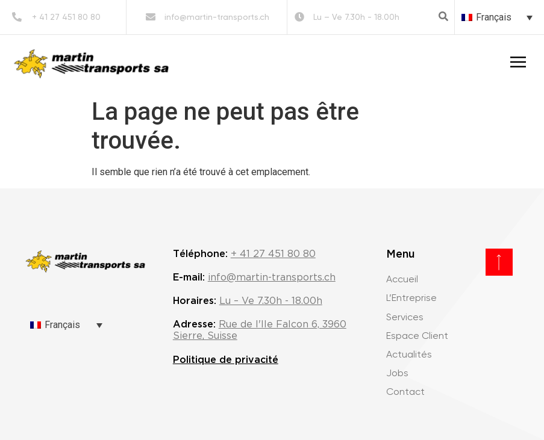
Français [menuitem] (493, 17)
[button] (443, 16)
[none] (497, 17)
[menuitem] (497, 17)
